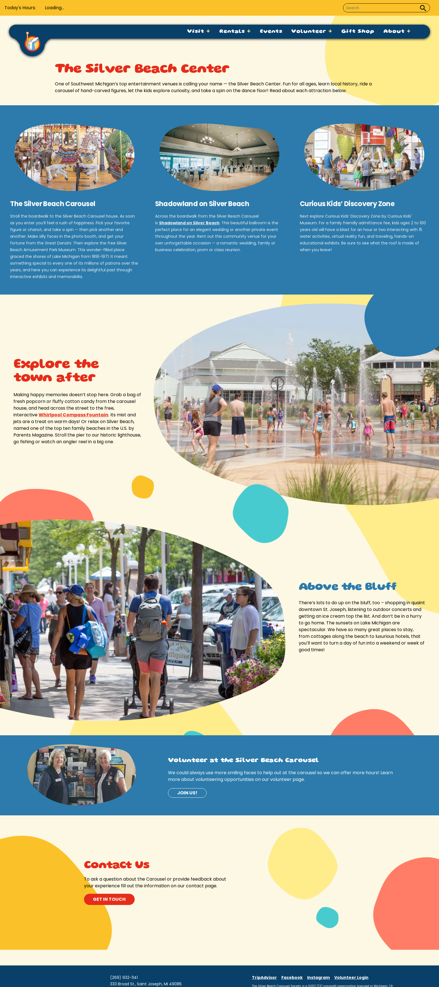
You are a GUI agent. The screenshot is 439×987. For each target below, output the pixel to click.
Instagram (318, 977)
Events (271, 31)
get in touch (109, 899)
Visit (198, 31)
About (397, 31)
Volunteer (311, 31)
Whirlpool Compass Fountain (73, 415)
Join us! (187, 793)
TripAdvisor (264, 977)
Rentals (235, 31)
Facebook (292, 977)
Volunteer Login (351, 977)
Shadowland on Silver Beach (189, 223)
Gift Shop (357, 31)
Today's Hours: (20, 7)
